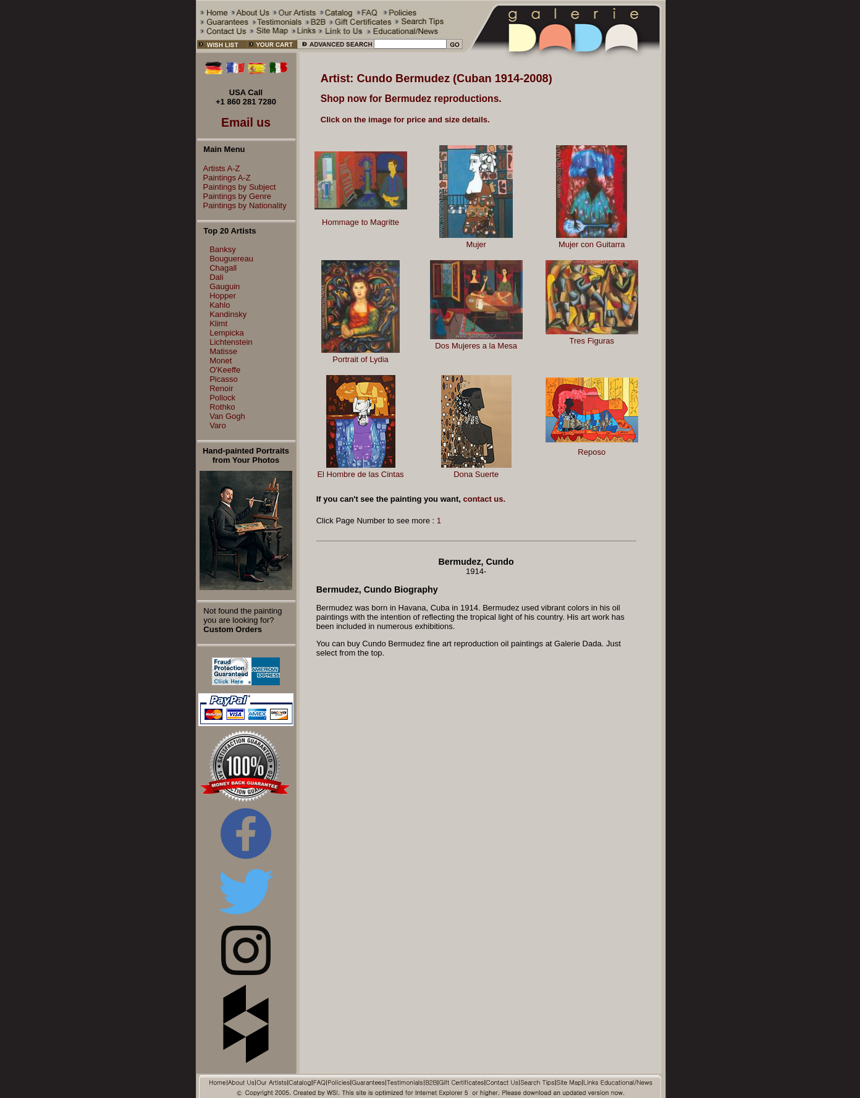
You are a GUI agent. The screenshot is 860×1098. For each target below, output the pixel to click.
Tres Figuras (592, 340)
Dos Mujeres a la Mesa (476, 345)
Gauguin (224, 286)
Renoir (221, 388)
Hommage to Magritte (360, 222)
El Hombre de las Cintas (360, 474)
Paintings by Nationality (242, 205)
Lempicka (226, 332)
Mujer (476, 244)
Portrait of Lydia (360, 359)
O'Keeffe (224, 369)
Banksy (222, 249)
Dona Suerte (476, 474)
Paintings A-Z (224, 177)
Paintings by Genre (234, 196)
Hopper (222, 295)
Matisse (223, 351)
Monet (220, 360)
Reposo (591, 452)
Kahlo (219, 305)
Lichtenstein (230, 342)
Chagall (223, 267)
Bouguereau (231, 258)
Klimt (218, 323)
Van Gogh (227, 416)
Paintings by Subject (236, 187)
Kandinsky (228, 314)
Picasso (223, 379)
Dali (216, 277)
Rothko (222, 407)
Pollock (222, 397)
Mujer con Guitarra (592, 244)
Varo (217, 425)
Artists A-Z (218, 168)
